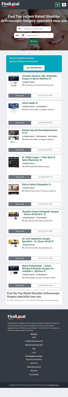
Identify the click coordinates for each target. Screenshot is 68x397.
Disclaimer (34, 371)
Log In (34, 352)
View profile (19, 96)
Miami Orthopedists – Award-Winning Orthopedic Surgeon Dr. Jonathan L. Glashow (40, 268)
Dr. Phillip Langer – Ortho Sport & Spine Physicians (38, 159)
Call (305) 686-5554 (45, 285)
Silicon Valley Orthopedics (35, 184)
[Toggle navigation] (64, 5)
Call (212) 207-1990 (45, 231)
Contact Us (34, 363)
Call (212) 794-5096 (45, 96)
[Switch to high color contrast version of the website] (57, 5)
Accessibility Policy (53, 385)
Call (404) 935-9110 (45, 177)
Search (34, 41)
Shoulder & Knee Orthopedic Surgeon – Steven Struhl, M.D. (40, 213)
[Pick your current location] (23, 35)
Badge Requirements (34, 367)
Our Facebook (34, 374)
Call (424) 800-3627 (45, 123)
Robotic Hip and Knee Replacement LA (41, 130)
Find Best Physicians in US (34, 341)
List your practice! (34, 68)
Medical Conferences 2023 (34, 345)
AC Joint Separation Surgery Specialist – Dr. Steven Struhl (36, 240)
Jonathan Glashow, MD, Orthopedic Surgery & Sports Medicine (39, 77)
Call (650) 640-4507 (45, 204)
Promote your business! (34, 359)
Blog (34, 349)
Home (34, 337)
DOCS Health (28, 103)
